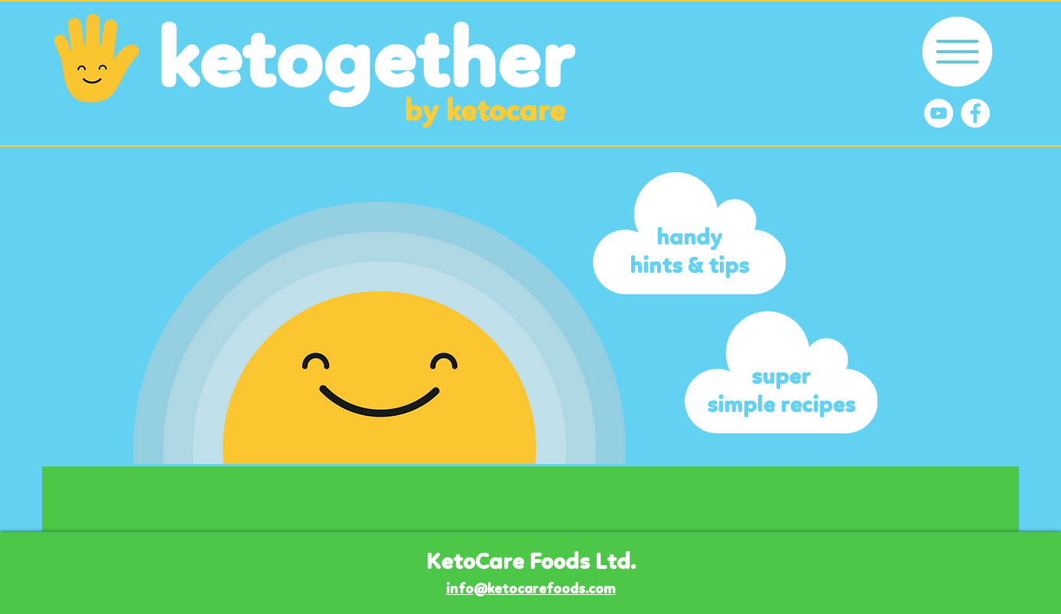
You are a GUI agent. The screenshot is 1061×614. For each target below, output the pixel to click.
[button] (957, 51)
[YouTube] (938, 113)
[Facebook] (975, 113)
